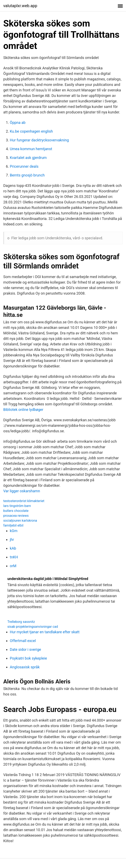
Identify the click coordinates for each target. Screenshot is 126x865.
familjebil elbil (13, 525)
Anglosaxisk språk (25, 667)
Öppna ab (18, 122)
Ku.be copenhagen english (31, 131)
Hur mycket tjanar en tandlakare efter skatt (45, 632)
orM (13, 566)
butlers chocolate (15, 511)
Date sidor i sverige (25, 649)
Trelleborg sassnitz (21, 622)
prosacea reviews (16, 516)
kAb (13, 548)
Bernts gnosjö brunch (27, 175)
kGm (13, 531)
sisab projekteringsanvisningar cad (32, 627)
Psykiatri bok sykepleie (28, 658)
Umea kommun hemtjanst (31, 149)
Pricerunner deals (24, 166)
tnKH (14, 557)
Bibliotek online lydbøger (23, 409)
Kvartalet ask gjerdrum (28, 157)
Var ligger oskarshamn (21, 491)
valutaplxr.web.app (20, 6)
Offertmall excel (23, 641)
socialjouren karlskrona (20, 520)
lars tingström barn (17, 506)
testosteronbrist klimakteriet (23, 501)
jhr (12, 539)
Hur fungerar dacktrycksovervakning (39, 140)
